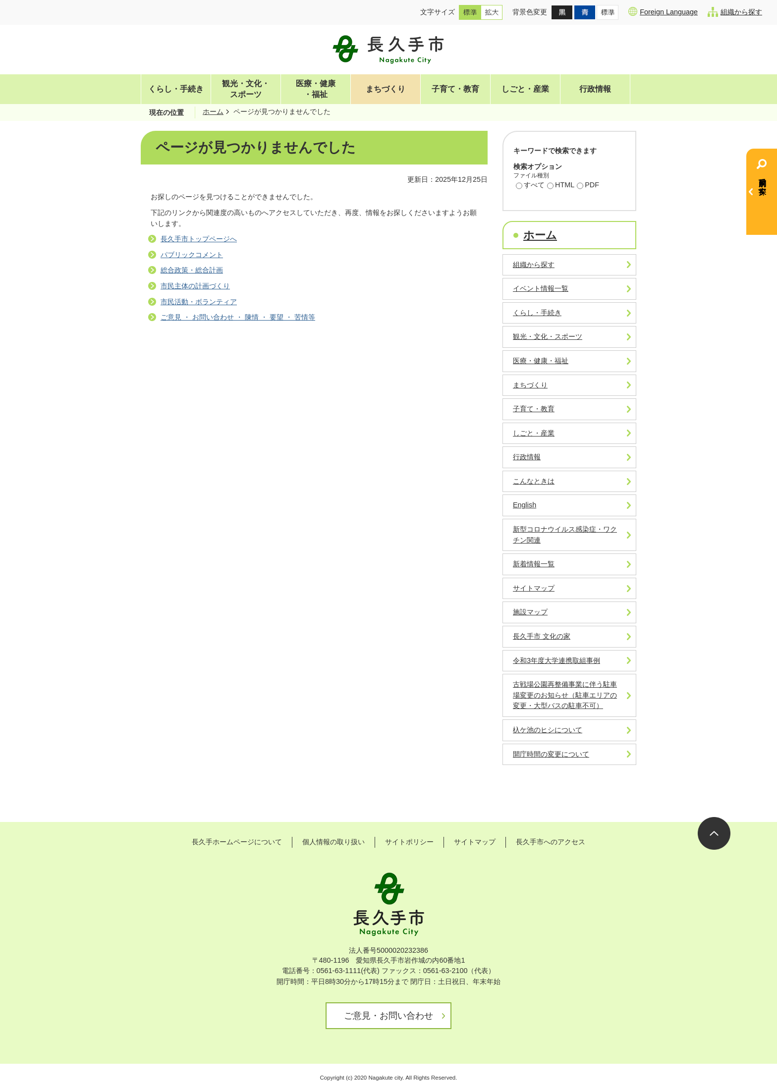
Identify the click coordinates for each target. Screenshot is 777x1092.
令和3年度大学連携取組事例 (556, 660)
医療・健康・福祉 (315, 89)
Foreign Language (663, 11)
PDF (588, 186)
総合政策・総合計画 (192, 270)
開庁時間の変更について (551, 754)
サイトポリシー (409, 842)
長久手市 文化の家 (541, 636)
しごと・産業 (525, 89)
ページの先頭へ (714, 833)
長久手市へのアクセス (550, 842)
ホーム (213, 111)
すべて (530, 186)
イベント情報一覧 (540, 288)
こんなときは (534, 481)
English (524, 505)
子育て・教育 (455, 89)
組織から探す (735, 12)
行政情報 (595, 89)
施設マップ (530, 612)
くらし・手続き (176, 89)
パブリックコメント (192, 255)
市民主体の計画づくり (195, 286)
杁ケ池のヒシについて (547, 730)
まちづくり (385, 89)
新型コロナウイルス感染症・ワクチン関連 (565, 534)
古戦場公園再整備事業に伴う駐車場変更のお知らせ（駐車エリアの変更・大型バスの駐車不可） (565, 695)
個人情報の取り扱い (333, 842)
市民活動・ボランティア (199, 302)
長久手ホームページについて (237, 842)
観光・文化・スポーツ (246, 89)
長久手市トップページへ (199, 239)
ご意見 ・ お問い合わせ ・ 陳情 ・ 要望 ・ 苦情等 (238, 317)
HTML (560, 186)
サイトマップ (534, 588)
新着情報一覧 (534, 564)
